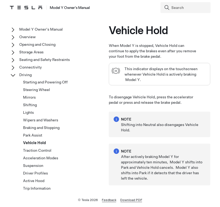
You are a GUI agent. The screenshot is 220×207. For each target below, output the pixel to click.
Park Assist (32, 135)
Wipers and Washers (40, 120)
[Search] (186, 7)
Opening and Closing (37, 44)
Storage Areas (31, 52)
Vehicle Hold (34, 143)
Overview (27, 37)
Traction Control (37, 150)
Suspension (33, 165)
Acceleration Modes (40, 158)
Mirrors (29, 97)
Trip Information (37, 188)
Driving (25, 75)
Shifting (30, 105)
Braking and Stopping (41, 127)
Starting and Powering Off (45, 82)
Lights (28, 112)
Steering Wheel (36, 90)
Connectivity (30, 67)
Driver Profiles (35, 173)
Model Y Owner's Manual (41, 29)
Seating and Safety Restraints (44, 59)
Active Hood (33, 181)
